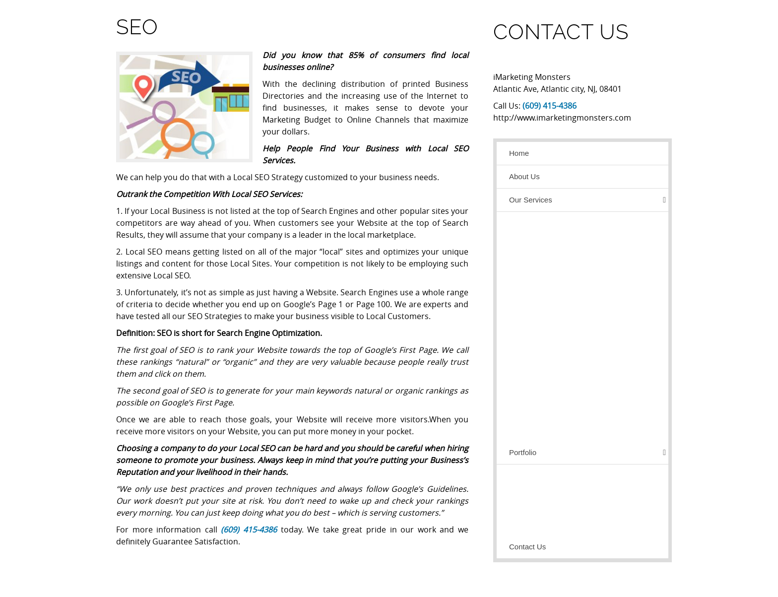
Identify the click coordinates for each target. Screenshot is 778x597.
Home (519, 153)
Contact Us (527, 546)
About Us (524, 176)
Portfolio (587, 452)
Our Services (587, 200)
